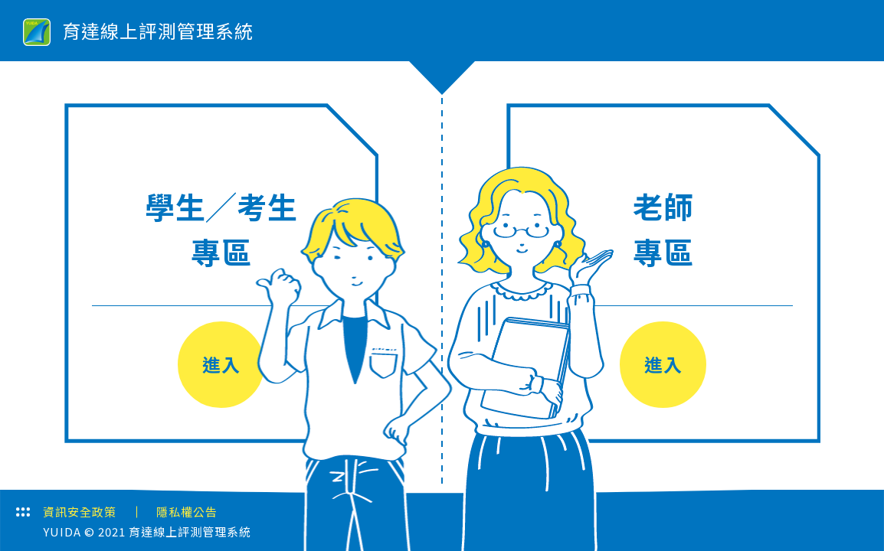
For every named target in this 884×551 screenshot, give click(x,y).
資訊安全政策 (79, 512)
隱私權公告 (187, 512)
